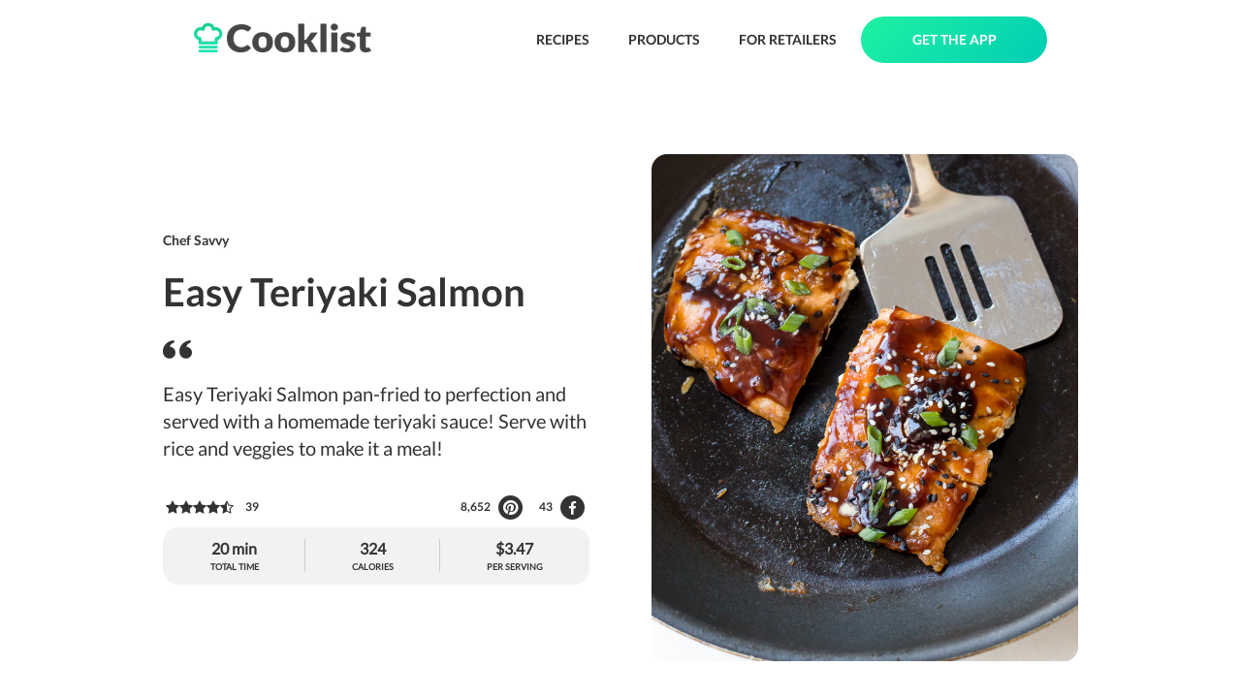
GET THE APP (954, 39)
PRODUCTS (664, 39)
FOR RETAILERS (788, 39)
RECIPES (562, 39)
